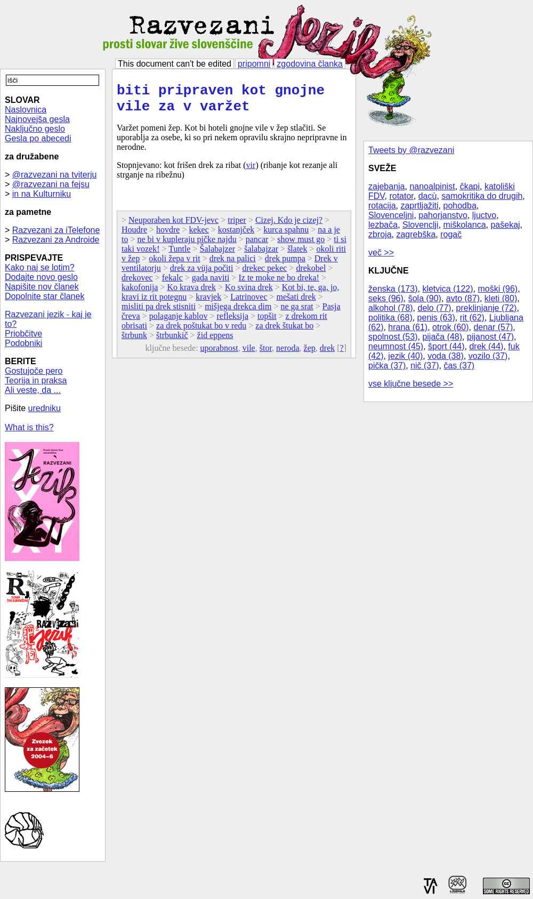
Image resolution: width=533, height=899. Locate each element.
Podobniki (23, 343)
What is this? (29, 427)
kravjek (208, 303)
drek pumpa (285, 264)
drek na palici (232, 264)
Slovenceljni (391, 215)
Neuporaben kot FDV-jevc (173, 226)
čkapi (470, 186)
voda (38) (445, 355)
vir (251, 171)
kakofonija (140, 293)
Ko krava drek (191, 293)
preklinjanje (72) (486, 307)
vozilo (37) (488, 355)
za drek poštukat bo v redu (201, 331)
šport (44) (446, 346)
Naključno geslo (35, 128)
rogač (451, 234)
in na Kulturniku (41, 193)
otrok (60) (450, 327)
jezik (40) (405, 355)
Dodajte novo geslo (41, 277)
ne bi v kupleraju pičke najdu (186, 245)
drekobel (311, 274)
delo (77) (434, 307)
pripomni (254, 63)
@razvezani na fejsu (51, 184)
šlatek (297, 255)
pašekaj (505, 224)
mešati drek (296, 303)
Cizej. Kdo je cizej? (288, 226)
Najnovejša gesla (37, 119)
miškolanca (464, 224)
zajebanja (386, 186)
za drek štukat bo (284, 331)
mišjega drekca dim (238, 312)
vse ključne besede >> (410, 383)
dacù (427, 195)
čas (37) (458, 365)
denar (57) (493, 327)
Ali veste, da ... (33, 390)
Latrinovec (248, 303)
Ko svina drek (249, 293)
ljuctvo (484, 215)
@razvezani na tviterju (54, 174)
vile (249, 354)
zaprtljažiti (419, 205)
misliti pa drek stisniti (159, 312)
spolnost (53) (393, 336)
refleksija (232, 322)
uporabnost (219, 354)
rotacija (382, 205)
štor (266, 354)
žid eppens (215, 341)
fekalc (172, 283)
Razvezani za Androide (56, 239)
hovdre (168, 235)
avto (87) (463, 298)
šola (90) (424, 298)
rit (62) (472, 317)
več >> (381, 252)
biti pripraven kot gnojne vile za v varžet (221, 102)
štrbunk (134, 341)
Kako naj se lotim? (40, 267)
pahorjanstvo (442, 215)
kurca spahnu (286, 235)
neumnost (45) (395, 346)
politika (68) (390, 317)
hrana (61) (407, 327)
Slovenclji (420, 224)
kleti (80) (500, 298)
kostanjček (236, 235)
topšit (267, 322)
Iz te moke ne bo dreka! (278, 283)
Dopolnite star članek (44, 296)
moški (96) (498, 288)
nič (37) (424, 365)
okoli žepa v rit (174, 264)
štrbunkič (172, 341)
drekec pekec (264, 274)
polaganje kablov (178, 322)
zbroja (380, 234)
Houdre (134, 235)
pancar (257, 245)
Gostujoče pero (34, 370)
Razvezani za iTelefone (56, 230)
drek (327, 354)
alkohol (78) (390, 307)
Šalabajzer (218, 255)
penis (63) (436, 317)
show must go (301, 245)
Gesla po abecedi (38, 138)
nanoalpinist (432, 186)
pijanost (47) (490, 336)
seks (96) (385, 298)
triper (237, 226)
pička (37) (387, 365)
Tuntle (179, 255)
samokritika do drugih (481, 195)
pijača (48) (442, 336)
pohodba (460, 205)
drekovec (137, 283)
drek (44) (486, 346)
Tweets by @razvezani (411, 150)
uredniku (44, 408)
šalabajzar (261, 255)
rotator (401, 195)
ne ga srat (296, 312)
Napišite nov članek (42, 286)
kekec (198, 235)
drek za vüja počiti (201, 274)
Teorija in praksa (36, 380)
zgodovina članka (310, 63)
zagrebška (415, 234)
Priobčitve (23, 333)
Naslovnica (25, 109)
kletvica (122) (447, 288)
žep (310, 354)
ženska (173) (393, 288)
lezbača (383, 224)
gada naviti (211, 283)
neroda (288, 354)
